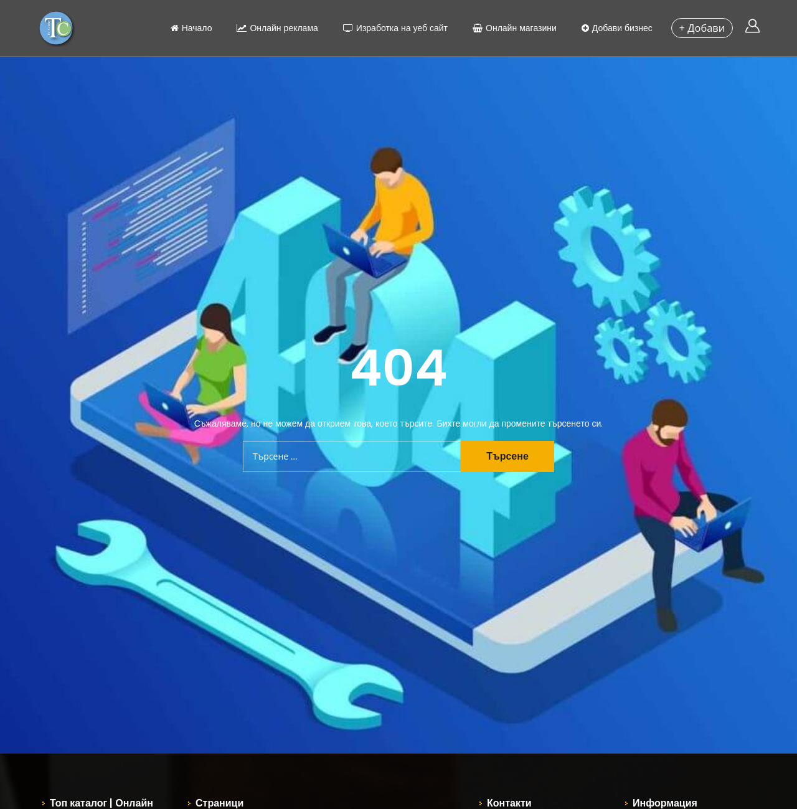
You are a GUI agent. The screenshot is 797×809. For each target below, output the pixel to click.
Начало (188, 28)
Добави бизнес (613, 28)
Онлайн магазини (511, 28)
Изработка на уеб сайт (391, 28)
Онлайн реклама (273, 28)
